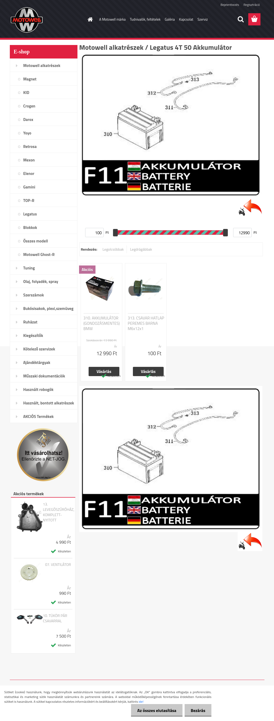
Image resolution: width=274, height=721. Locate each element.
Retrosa (30, 146)
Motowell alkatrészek (41, 65)
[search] (240, 19)
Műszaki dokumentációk (44, 376)
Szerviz (203, 19)
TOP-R (28, 200)
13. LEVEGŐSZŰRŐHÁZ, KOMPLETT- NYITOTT (58, 512)
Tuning (29, 268)
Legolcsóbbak (113, 249)
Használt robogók (38, 389)
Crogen (29, 106)
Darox (28, 119)
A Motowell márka (112, 19)
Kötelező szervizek (39, 349)
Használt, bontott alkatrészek (48, 403)
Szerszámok (33, 295)
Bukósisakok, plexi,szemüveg (48, 308)
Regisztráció (251, 4)
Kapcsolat (186, 19)
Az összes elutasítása (155, 710)
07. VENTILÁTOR (58, 564)
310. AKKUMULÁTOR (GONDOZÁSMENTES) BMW (102, 323)
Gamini (29, 187)
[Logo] (46, 19)
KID (26, 92)
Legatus (30, 214)
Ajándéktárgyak (36, 362)
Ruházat (30, 322)
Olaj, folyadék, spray (40, 281)
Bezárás (197, 710)
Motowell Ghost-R (39, 254)
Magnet (30, 79)
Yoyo (27, 133)
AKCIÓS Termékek (38, 416)
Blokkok (30, 227)
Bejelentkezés (230, 4)
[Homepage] (89, 19)
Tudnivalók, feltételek (145, 19)
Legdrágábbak (141, 249)
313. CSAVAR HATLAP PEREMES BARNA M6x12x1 (146, 323)
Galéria (170, 19)
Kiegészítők (33, 335)
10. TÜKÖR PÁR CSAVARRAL (55, 618)
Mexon (29, 160)
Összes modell (35, 241)
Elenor (28, 173)
